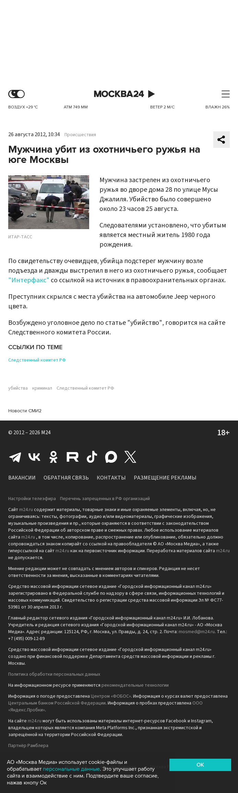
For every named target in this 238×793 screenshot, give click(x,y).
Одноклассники (53, 457)
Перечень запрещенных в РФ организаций (105, 498)
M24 (46, 432)
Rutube (73, 457)
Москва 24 (119, 94)
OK (200, 764)
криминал (42, 388)
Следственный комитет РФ (37, 360)
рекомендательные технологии (135, 685)
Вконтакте (34, 457)
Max (111, 457)
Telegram (15, 457)
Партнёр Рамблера (28, 745)
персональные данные (71, 769)
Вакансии (22, 478)
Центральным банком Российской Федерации (57, 703)
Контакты (111, 478)
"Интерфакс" (28, 280)
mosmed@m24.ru (197, 631)
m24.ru (26, 509)
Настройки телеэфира (32, 498)
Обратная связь (66, 478)
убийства (18, 388)
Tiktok (92, 457)
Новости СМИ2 (24, 411)
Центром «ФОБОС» (111, 696)
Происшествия (80, 134)
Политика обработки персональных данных (54, 674)
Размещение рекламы (165, 478)
